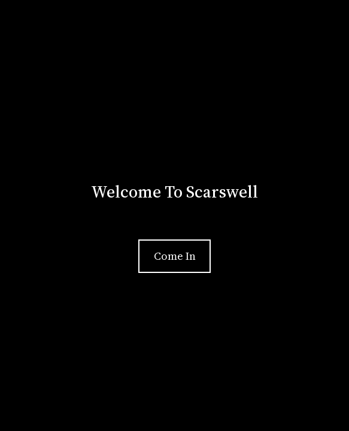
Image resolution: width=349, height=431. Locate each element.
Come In (175, 255)
